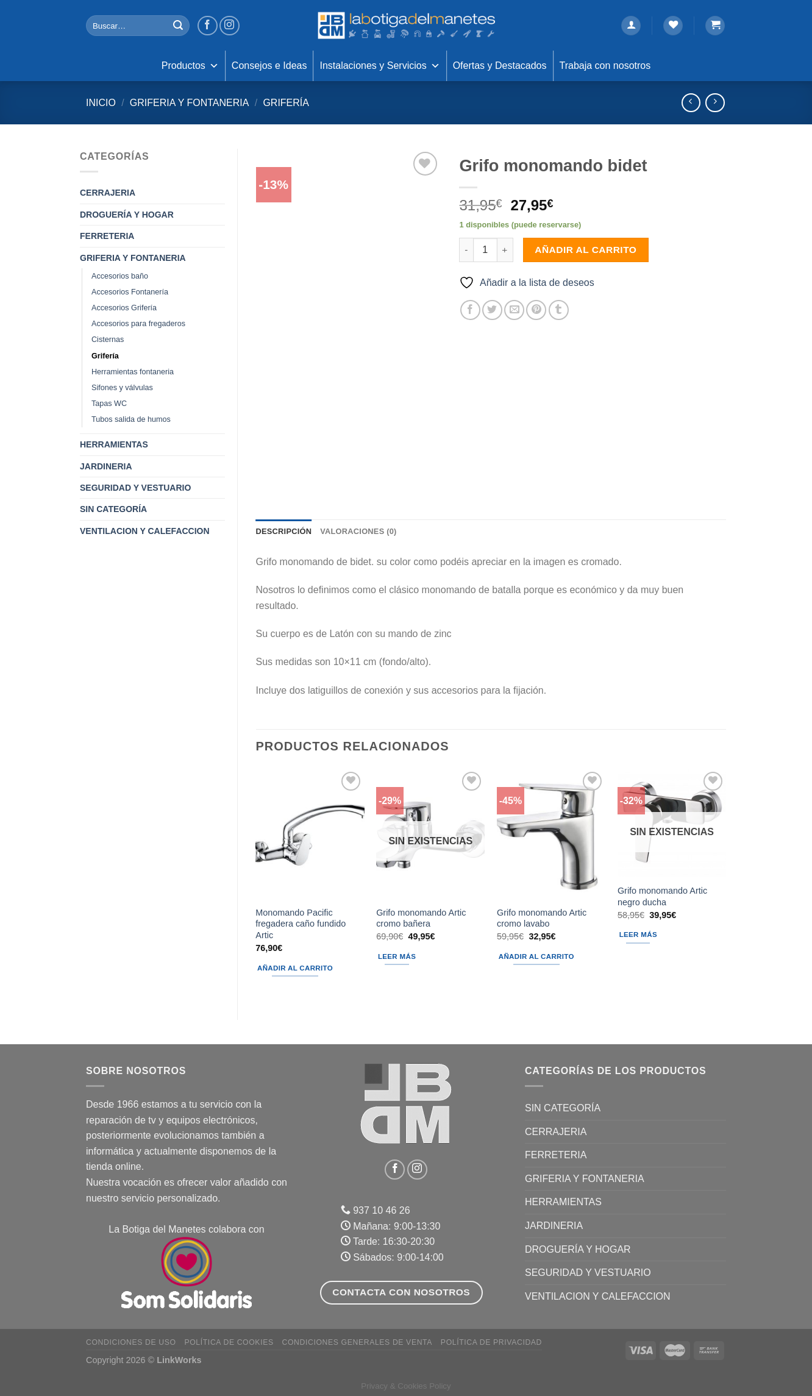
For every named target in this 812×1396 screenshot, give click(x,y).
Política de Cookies (228, 1342)
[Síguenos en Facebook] (208, 26)
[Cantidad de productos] (485, 250)
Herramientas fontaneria (132, 372)
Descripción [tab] (284, 531)
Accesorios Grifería (124, 308)
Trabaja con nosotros (605, 65)
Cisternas (107, 339)
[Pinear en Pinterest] (536, 310)
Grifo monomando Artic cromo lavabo (541, 918)
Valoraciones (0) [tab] (358, 531)
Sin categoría (113, 509)
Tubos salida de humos (131, 419)
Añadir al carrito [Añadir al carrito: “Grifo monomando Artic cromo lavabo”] (536, 956)
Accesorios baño (119, 276)
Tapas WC (109, 403)
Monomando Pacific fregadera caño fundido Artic (300, 924)
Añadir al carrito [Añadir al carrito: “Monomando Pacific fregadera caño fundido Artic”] (295, 968)
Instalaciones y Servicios (379, 66)
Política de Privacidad (491, 1342)
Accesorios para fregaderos (138, 323)
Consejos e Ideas (269, 65)
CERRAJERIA (107, 193)
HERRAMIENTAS (114, 444)
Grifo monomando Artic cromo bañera (421, 918)
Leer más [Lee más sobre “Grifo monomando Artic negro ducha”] (638, 934)
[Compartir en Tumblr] (559, 310)
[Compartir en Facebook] (470, 310)
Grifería (286, 103)
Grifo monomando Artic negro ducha (662, 896)
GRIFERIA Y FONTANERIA (189, 103)
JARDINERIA (106, 466)
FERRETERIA (107, 236)
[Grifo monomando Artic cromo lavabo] (551, 834)
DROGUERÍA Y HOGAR (127, 214)
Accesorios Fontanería (129, 292)
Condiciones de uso (131, 1342)
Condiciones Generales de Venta (357, 1342)
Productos (190, 66)
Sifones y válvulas (122, 387)
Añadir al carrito (585, 249)
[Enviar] (178, 25)
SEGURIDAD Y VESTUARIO (135, 488)
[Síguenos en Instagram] (229, 26)
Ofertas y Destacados (500, 65)
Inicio (101, 103)
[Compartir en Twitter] (492, 310)
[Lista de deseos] (673, 26)
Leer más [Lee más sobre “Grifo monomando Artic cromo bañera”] (397, 956)
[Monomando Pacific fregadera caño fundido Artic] (309, 834)
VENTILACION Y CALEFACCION (145, 531)
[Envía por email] (514, 310)
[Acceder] (631, 26)
